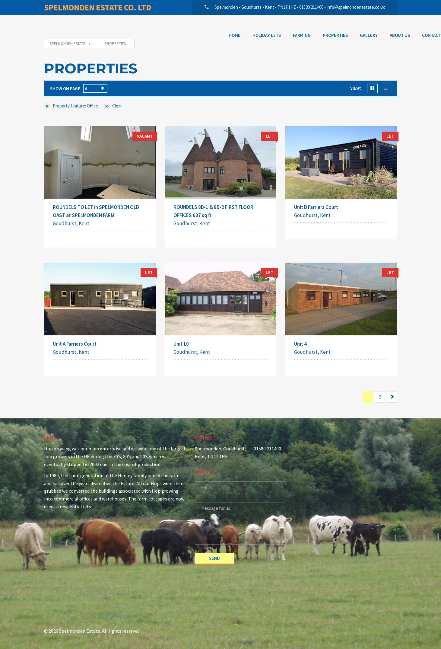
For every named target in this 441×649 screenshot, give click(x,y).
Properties (150, 26)
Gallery (184, 26)
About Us (215, 26)
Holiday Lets (82, 26)
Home (50, 26)
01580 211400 (267, 449)
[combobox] (95, 88)
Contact (246, 26)
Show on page (65, 88)
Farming (117, 26)
